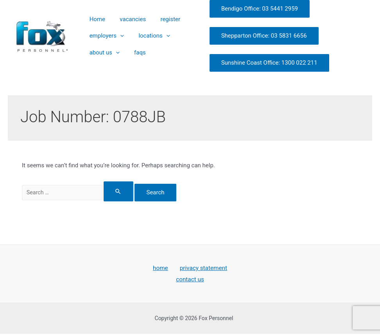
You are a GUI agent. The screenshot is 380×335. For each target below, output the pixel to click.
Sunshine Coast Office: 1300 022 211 (260, 62)
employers (104, 36)
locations (146, 36)
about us (102, 46)
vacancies (125, 24)
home (161, 268)
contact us (190, 280)
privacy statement (202, 268)
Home (94, 24)
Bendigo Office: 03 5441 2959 (250, 8)
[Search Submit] (125, 191)
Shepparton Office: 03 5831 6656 (254, 35)
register (157, 24)
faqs (132, 46)
